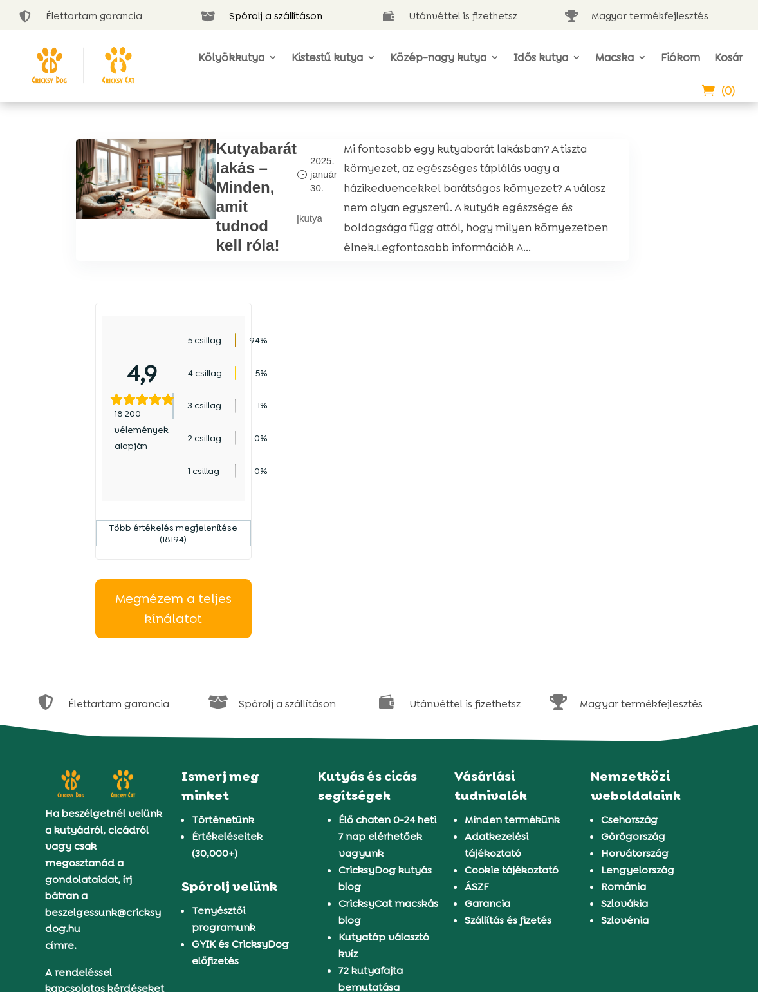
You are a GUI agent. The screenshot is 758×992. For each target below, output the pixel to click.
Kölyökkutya (231, 57)
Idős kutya (540, 57)
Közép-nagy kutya (438, 57)
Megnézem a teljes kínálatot (604, 444)
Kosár (728, 57)
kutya (270, 245)
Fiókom (680, 57)
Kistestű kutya (327, 57)
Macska (614, 57)
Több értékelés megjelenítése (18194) (604, 369)
